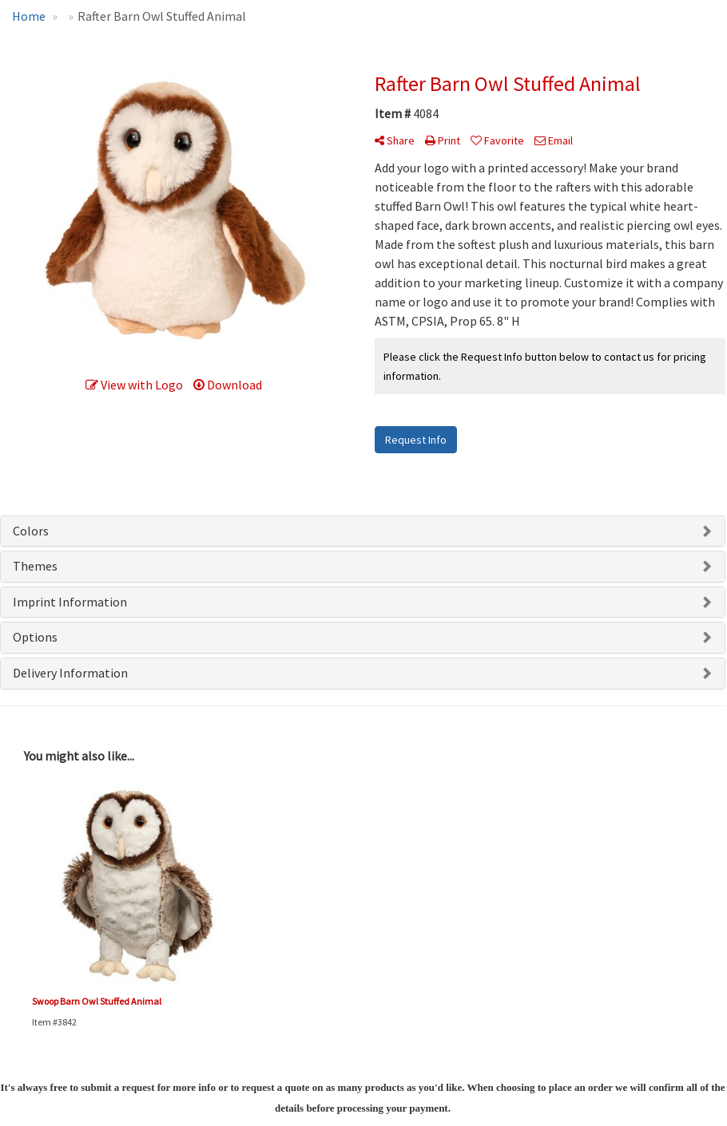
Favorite (497, 140)
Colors (31, 531)
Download (227, 385)
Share (395, 140)
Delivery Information (70, 673)
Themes (35, 566)
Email (553, 140)
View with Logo (134, 385)
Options (35, 637)
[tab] (363, 531)
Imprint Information (70, 602)
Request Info (416, 440)
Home (29, 16)
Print (442, 140)
